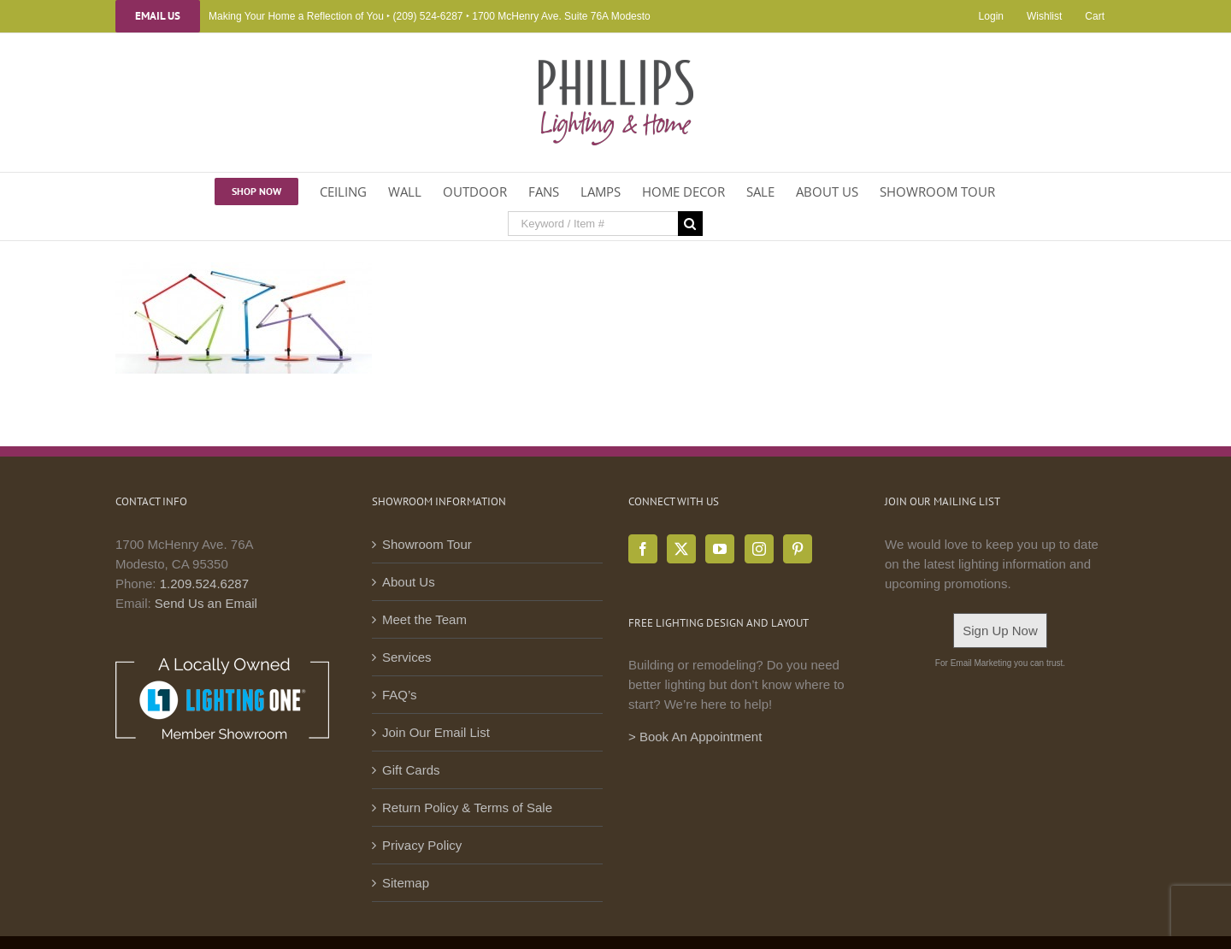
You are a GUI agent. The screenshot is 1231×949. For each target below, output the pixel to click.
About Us (408, 582)
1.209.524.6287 (204, 583)
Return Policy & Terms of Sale (467, 807)
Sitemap (405, 882)
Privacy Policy (422, 845)
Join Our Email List (436, 732)
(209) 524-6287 (427, 16)
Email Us (157, 16)
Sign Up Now (1000, 630)
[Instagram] (759, 548)
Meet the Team (424, 619)
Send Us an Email (206, 603)
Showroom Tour (427, 544)
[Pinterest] (797, 548)
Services (407, 657)
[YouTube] (719, 548)
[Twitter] (681, 548)
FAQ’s (399, 694)
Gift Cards (411, 770)
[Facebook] (642, 548)
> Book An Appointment (695, 736)
